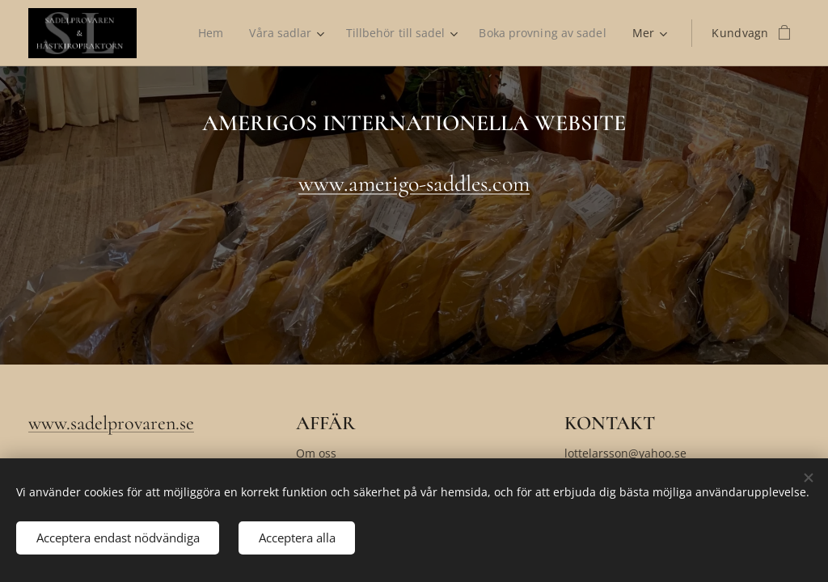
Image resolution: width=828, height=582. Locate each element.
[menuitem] (207, 33)
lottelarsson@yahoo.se (625, 453)
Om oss (316, 453)
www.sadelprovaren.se (111, 423)
